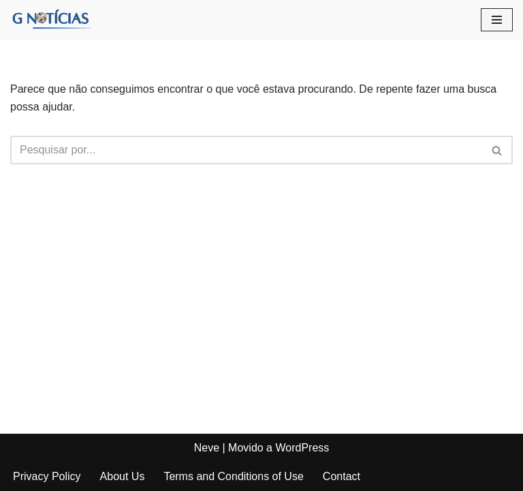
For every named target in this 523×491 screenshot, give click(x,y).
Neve (206, 447)
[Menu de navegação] (497, 19)
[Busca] (246, 150)
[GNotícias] (51, 20)
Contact (341, 476)
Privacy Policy (47, 476)
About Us (122, 476)
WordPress (302, 447)
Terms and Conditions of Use (233, 476)
